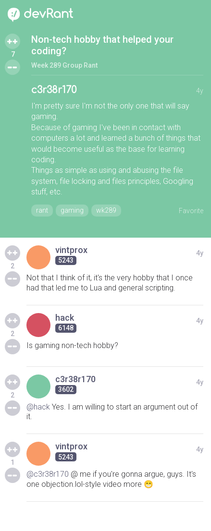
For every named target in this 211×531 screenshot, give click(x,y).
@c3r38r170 (47, 474)
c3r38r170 (54, 90)
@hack (38, 406)
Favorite (191, 211)
